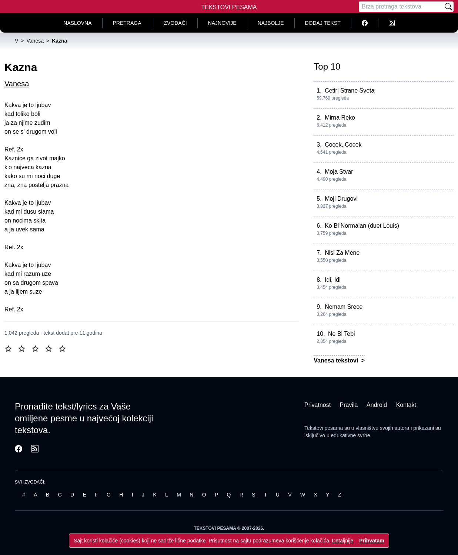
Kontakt (406, 405)
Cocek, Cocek (343, 144)
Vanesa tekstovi (337, 360)
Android (377, 405)
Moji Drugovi (341, 198)
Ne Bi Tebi (341, 334)
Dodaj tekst (323, 23)
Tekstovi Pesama (229, 7)
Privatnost (317, 405)
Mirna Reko (340, 117)
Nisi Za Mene (342, 253)
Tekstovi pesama (323, 428)
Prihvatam (371, 541)
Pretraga (127, 23)
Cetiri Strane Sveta (349, 90)
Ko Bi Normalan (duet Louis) (362, 226)
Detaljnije (342, 541)
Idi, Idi (333, 280)
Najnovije (222, 23)
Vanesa (16, 84)
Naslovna (77, 23)
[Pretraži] (448, 6)
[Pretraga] (401, 6)
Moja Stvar (339, 171)
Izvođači (175, 23)
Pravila (349, 405)
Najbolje (271, 23)
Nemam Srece (343, 307)
